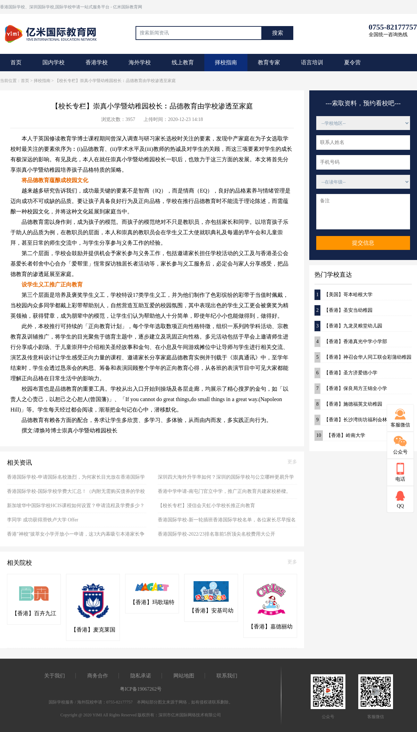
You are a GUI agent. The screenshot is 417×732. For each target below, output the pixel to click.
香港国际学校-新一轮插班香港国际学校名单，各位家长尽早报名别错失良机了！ (227, 522)
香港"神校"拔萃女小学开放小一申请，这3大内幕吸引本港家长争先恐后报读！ (76, 536)
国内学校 (53, 62)
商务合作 (97, 675)
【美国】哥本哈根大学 (343, 295)
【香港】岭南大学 (339, 435)
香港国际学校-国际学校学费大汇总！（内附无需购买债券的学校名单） (76, 494)
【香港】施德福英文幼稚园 (348, 404)
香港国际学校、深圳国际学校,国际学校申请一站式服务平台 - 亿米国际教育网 (71, 7)
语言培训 (312, 62)
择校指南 (226, 62)
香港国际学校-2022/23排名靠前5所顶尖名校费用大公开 (216, 534)
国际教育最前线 (54, 33)
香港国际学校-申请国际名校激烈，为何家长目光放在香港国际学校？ (76, 479)
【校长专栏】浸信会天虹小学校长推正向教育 (206, 505)
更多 (292, 461)
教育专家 (269, 62)
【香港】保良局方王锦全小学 (350, 388)
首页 (16, 62)
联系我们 (226, 675)
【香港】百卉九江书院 (34, 613)
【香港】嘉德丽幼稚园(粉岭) (270, 627)
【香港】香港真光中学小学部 (350, 341)
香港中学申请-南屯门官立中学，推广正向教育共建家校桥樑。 (224, 491)
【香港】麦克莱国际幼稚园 (93, 630)
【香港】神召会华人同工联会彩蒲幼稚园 (362, 357)
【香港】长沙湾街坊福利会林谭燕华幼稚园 (362, 420)
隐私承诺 (140, 675)
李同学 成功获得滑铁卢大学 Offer (42, 519)
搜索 (277, 33)
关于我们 (54, 675)
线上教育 (183, 62)
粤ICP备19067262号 (141, 689)
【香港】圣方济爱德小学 (345, 373)
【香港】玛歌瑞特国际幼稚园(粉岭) (152, 602)
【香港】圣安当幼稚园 (343, 310)
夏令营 (352, 62)
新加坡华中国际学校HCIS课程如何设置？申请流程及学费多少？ (76, 505)
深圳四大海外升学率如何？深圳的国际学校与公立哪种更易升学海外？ (226, 479)
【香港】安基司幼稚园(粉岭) (211, 611)
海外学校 (140, 62)
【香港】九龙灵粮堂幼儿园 (348, 326)
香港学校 (96, 62)
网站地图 (183, 675)
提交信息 (363, 243)
